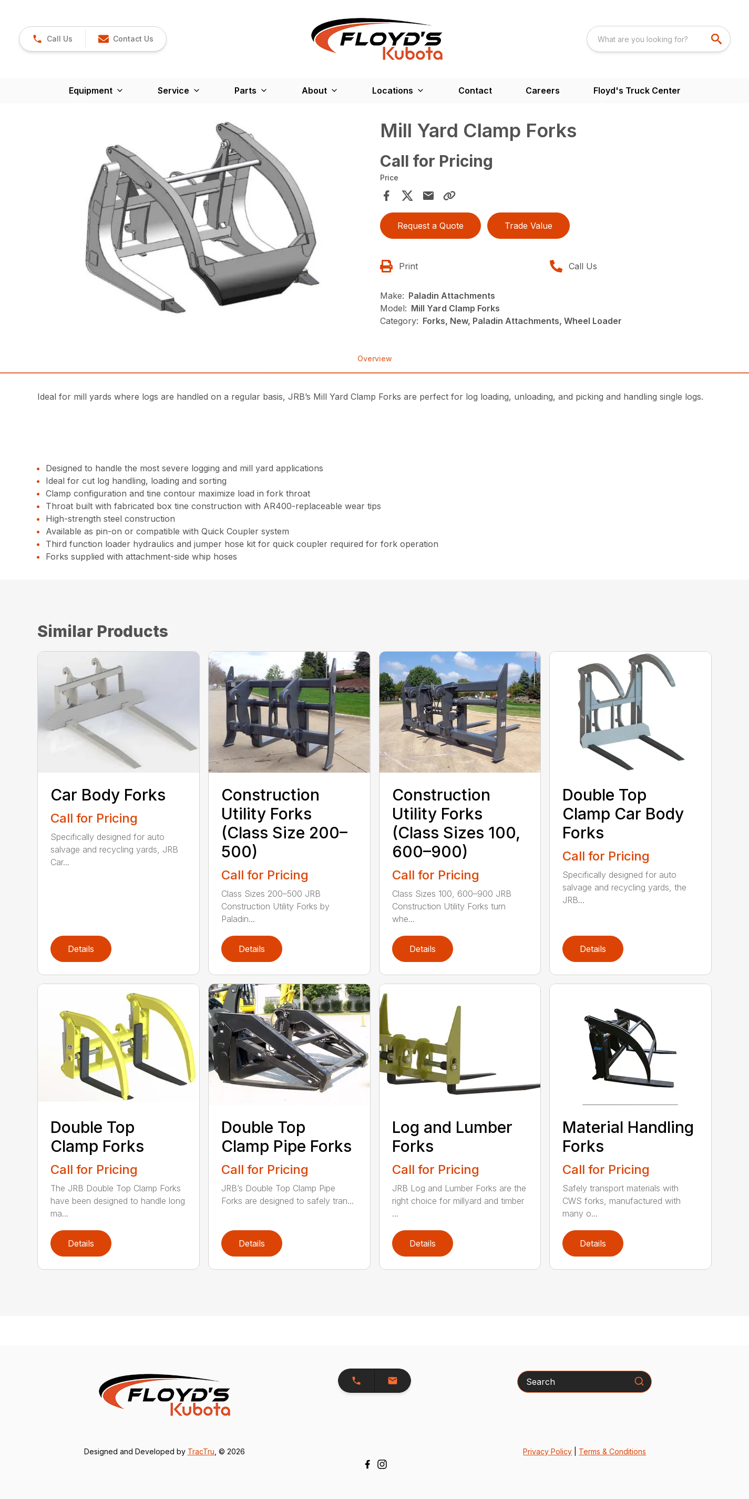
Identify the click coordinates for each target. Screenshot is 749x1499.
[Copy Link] (449, 195)
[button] (125, 38)
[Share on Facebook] (386, 195)
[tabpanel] (205, 220)
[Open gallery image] (205, 218)
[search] (717, 39)
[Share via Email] (428, 195)
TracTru (201, 1451)
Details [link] (81, 949)
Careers (543, 90)
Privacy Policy (547, 1451)
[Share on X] (407, 195)
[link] (52, 38)
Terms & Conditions (612, 1451)
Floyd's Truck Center (637, 90)
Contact (475, 90)
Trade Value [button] (528, 225)
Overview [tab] (374, 358)
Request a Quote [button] (430, 225)
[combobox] (658, 39)
